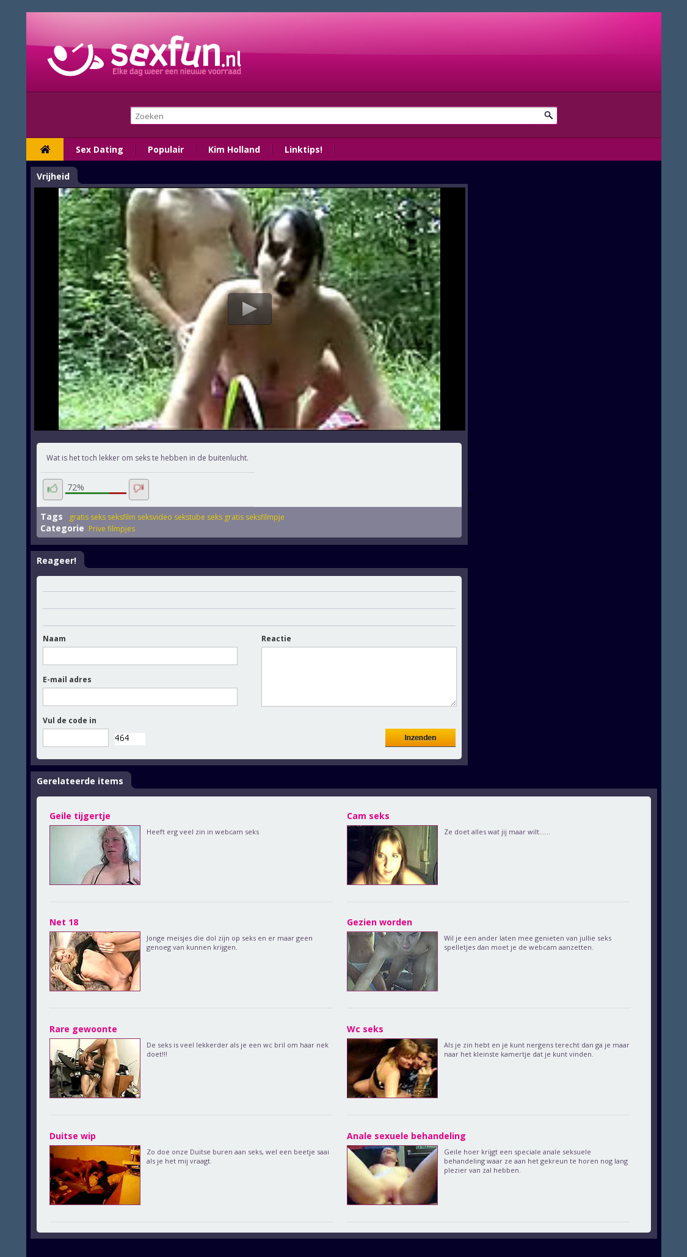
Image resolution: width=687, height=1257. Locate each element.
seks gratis (225, 517)
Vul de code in (69, 720)
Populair (166, 149)
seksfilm (121, 517)
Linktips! (303, 149)
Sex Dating (99, 149)
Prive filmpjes (112, 528)
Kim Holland (234, 149)
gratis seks (87, 517)
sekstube (189, 517)
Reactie (276, 638)
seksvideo (154, 517)
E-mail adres (67, 679)
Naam (54, 638)
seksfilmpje (265, 517)
